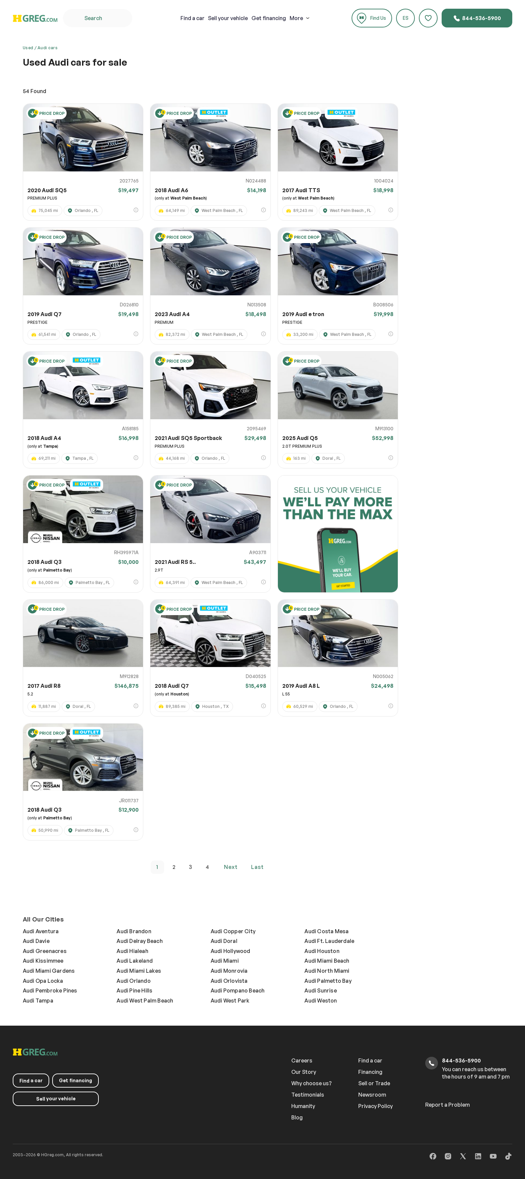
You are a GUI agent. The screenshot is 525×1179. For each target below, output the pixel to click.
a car (192, 18)
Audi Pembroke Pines (50, 990)
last (257, 867)
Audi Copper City (233, 931)
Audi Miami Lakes (139, 970)
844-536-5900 (477, 18)
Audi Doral (224, 941)
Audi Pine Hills (134, 990)
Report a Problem (447, 1104)
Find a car (370, 1060)
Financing (370, 1072)
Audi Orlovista (229, 980)
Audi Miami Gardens (49, 970)
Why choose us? (311, 1083)
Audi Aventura (41, 931)
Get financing (268, 18)
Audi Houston (321, 951)
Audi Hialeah (132, 951)
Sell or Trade (374, 1083)
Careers (301, 1060)
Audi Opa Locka (43, 980)
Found (34, 91)
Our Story (303, 1072)
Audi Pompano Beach (238, 990)
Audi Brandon (134, 931)
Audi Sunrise (320, 990)
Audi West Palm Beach (145, 1000)
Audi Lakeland (135, 960)
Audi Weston (320, 1000)
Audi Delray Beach (139, 941)
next (231, 867)
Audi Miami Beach (326, 960)
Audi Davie (36, 941)
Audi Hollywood (230, 951)
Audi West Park (230, 1000)
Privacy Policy (375, 1106)
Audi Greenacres (45, 951)
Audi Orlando (133, 980)
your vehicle (228, 18)
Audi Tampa (38, 1000)
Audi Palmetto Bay (327, 980)
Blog (297, 1117)
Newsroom (372, 1094)
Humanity (303, 1106)
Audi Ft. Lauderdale (329, 941)
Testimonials (307, 1094)
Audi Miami (225, 960)
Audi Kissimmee (43, 960)
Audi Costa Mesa (326, 931)
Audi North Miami (326, 970)
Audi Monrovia (229, 970)
